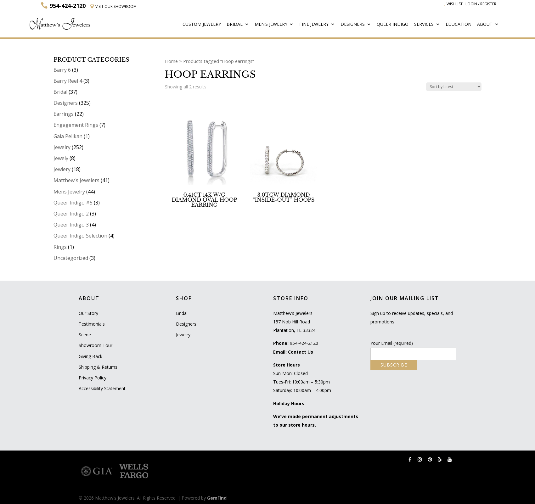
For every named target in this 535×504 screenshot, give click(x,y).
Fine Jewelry (314, 24)
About (485, 24)
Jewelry (62, 147)
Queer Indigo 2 (71, 213)
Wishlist (453, 4)
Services (424, 24)
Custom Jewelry (202, 24)
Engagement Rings (76, 124)
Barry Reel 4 (68, 80)
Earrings (64, 113)
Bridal (235, 24)
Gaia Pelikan (68, 136)
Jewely (61, 158)
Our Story (88, 313)
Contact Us (300, 352)
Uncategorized (71, 258)
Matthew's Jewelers (76, 180)
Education (458, 24)
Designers (353, 24)
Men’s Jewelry (271, 24)
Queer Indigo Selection (80, 235)
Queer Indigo (392, 24)
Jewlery (62, 169)
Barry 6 (62, 69)
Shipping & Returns (98, 367)
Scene (85, 335)
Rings (60, 247)
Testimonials (92, 324)
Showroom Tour (95, 345)
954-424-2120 (304, 343)
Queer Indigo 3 (71, 224)
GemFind (217, 498)
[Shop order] (454, 86)
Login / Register (480, 4)
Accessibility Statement (102, 388)
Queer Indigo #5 (73, 202)
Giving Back (90, 356)
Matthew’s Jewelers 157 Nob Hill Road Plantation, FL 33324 (294, 321)
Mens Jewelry (69, 191)
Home (171, 61)
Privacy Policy (92, 378)
